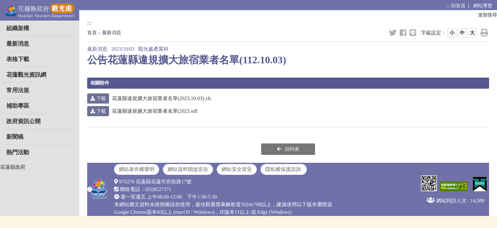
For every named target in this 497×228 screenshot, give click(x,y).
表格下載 (17, 59)
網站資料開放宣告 (188, 169)
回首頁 (458, 5)
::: (448, 5)
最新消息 (17, 44)
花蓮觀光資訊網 (26, 75)
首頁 (92, 32)
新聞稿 (14, 137)
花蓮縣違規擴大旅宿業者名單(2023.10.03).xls (149, 98)
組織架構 (17, 28)
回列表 (288, 149)
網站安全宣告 (237, 169)
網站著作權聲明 (136, 169)
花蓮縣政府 (12, 167)
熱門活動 (17, 152)
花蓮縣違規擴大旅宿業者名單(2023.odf (142, 111)
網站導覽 (482, 5)
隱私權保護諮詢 (283, 169)
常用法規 (17, 90)
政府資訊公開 (23, 121)
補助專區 (17, 106)
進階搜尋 (487, 14)
